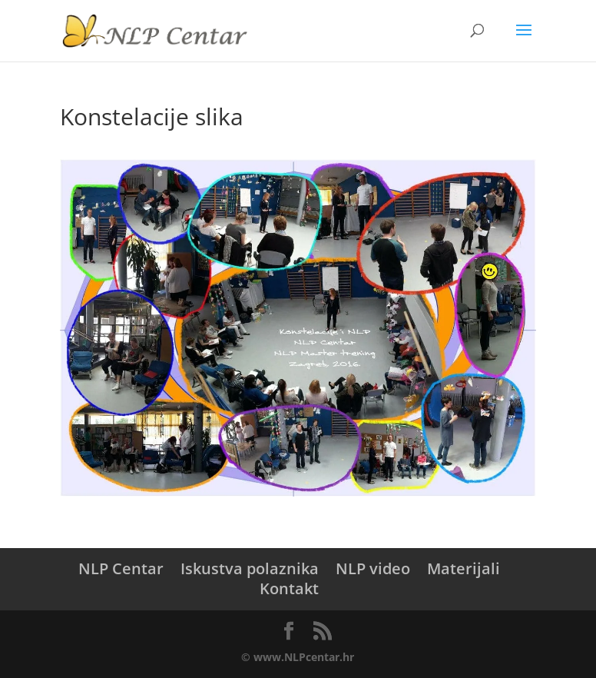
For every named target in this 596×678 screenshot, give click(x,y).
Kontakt (289, 588)
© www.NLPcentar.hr (297, 657)
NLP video (373, 568)
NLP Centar (121, 568)
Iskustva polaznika (249, 568)
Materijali (463, 568)
